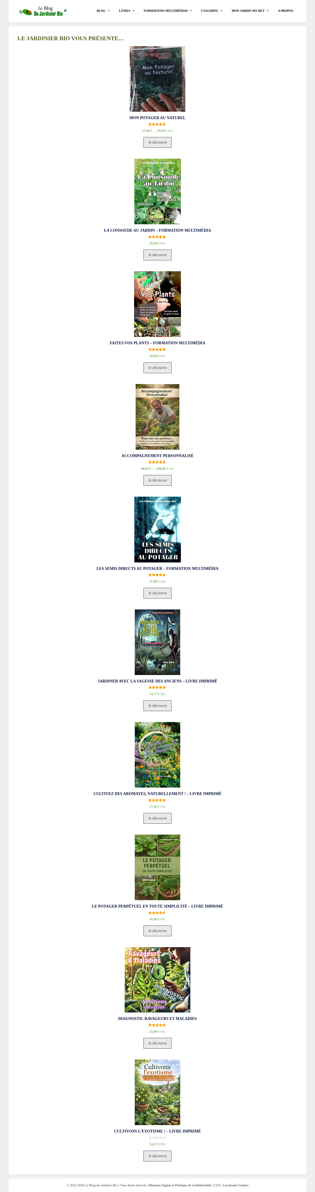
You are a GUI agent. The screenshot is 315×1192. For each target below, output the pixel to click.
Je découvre (157, 142)
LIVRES (129, 10)
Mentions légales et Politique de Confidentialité (180, 1185)
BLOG (106, 10)
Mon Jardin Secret (252, 10)
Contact (243, 1185)
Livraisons (230, 1185)
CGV (217, 1185)
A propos (285, 10)
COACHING (214, 10)
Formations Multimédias (170, 10)
